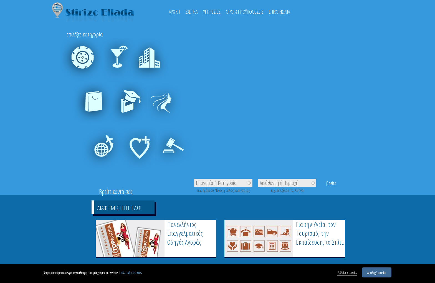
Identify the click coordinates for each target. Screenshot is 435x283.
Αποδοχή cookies (376, 273)
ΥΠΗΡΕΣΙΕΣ (211, 11)
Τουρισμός (102, 152)
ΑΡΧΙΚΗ (174, 11)
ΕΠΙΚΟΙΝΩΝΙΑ (279, 11)
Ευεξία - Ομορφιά (164, 111)
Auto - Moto (81, 64)
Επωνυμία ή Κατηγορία (216, 182)
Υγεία (136, 152)
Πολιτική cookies (130, 274)
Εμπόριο (92, 108)
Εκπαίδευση (126, 108)
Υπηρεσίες (175, 152)
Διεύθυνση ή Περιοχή (279, 182)
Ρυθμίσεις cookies (347, 273)
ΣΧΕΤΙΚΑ (191, 11)
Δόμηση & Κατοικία (148, 67)
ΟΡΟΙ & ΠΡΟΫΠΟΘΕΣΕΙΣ (244, 11)
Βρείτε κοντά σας (115, 191)
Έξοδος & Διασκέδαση (115, 67)
